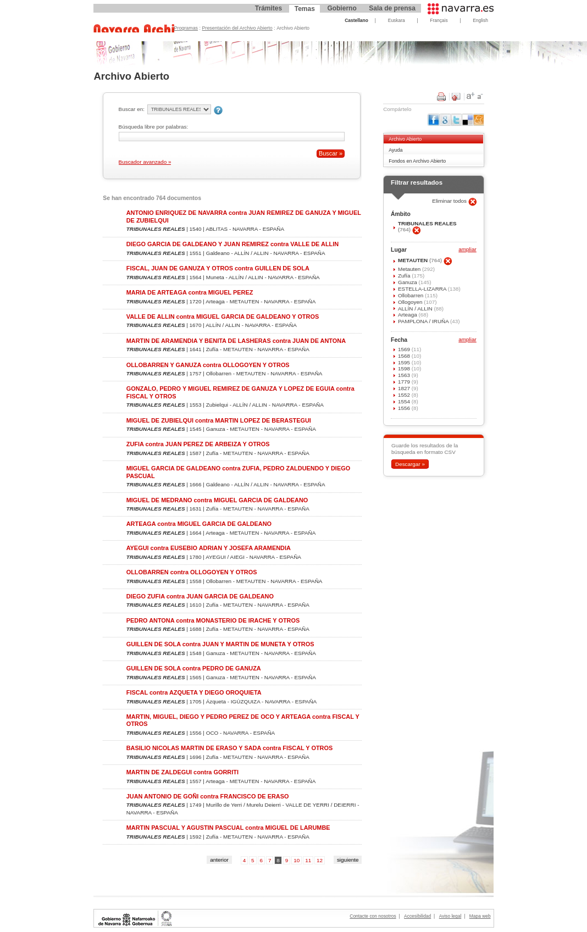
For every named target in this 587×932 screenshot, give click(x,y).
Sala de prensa (392, 8)
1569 (405, 349)
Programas (186, 28)
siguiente (348, 860)
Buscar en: (132, 109)
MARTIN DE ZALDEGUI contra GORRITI (182, 772)
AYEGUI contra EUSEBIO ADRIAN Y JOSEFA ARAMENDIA (208, 548)
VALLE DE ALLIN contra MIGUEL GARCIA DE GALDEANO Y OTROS (222, 316)
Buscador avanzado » (145, 162)
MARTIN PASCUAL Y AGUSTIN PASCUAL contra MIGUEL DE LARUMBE (228, 827)
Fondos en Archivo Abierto (417, 161)
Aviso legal (450, 916)
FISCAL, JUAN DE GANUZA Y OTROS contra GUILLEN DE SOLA (217, 268)
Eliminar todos (450, 201)
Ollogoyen (411, 302)
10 (297, 860)
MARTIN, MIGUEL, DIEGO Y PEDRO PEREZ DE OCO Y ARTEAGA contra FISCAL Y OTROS (242, 720)
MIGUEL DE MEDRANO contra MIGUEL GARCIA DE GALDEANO (217, 500)
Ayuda (395, 150)
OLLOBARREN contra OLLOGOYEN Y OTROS (191, 572)
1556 (405, 408)
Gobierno (341, 8)
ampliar (467, 249)
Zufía (405, 276)
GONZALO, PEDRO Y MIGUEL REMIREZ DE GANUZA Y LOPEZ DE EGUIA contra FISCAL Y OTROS (240, 392)
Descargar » (410, 464)
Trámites (268, 8)
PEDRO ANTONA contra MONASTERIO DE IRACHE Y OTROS (213, 620)
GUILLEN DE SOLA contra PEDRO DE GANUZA (193, 668)
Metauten (410, 269)
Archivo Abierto (405, 139)
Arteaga (408, 315)
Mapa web (480, 916)
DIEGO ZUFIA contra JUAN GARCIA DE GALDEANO (200, 596)
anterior (219, 860)
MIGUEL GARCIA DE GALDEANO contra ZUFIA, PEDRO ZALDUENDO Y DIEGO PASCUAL (238, 472)
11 (308, 860)
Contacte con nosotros (373, 916)
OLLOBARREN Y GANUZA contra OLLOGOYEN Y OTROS (208, 365)
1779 (405, 382)
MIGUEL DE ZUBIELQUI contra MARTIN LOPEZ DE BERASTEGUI (218, 420)
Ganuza (408, 282)
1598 (405, 368)
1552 (405, 395)
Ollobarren (411, 295)
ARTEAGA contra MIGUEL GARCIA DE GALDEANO (199, 523)
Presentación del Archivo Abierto (237, 28)
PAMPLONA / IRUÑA (424, 321)
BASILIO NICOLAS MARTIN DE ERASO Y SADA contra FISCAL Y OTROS (229, 748)
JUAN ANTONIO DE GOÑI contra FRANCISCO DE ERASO (207, 796)
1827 (405, 388)
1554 (405, 401)
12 (320, 860)
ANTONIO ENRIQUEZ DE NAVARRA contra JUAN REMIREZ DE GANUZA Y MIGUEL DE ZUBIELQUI (243, 216)
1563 (405, 375)
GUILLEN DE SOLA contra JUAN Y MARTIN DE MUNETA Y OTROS (220, 644)
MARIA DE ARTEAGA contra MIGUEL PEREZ (189, 292)
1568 (405, 356)
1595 (405, 362)
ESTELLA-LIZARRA (423, 289)
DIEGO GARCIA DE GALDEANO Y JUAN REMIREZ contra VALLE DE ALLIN (232, 244)
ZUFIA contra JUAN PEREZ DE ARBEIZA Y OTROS (198, 444)
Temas (305, 9)
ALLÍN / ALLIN (416, 309)
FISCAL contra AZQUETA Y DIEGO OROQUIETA (194, 692)
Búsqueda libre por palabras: (154, 127)
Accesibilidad (417, 916)
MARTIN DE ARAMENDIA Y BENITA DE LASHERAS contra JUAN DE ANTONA (236, 340)
